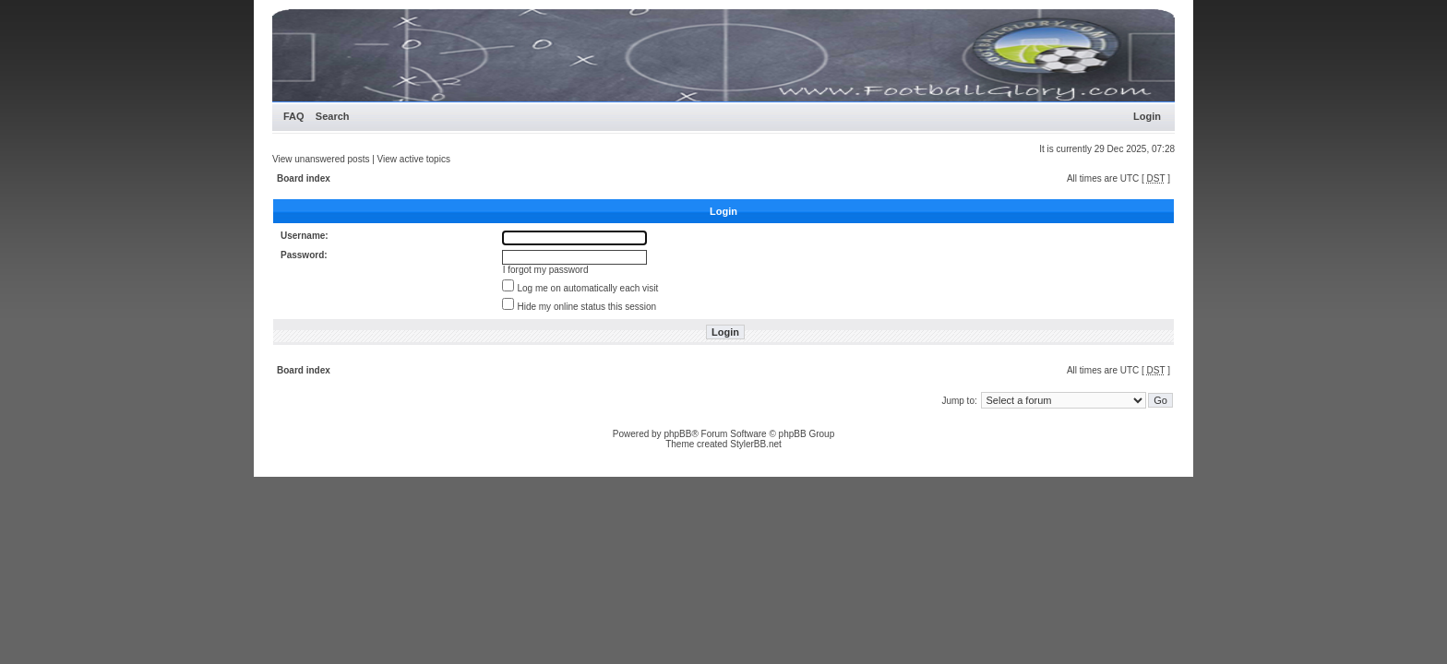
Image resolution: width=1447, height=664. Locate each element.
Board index (303, 178)
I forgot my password (546, 270)
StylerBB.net (756, 444)
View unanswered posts (320, 159)
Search (333, 116)
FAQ (294, 116)
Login (1147, 116)
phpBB (677, 434)
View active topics (413, 159)
